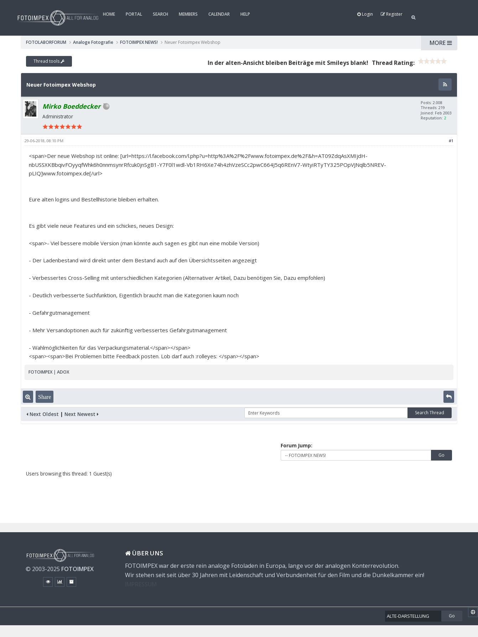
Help (245, 14)
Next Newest (81, 414)
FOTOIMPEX (40, 372)
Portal (134, 14)
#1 (451, 140)
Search (160, 14)
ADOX (63, 372)
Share (44, 397)
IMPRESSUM (141, 584)
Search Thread (429, 413)
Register (391, 14)
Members (188, 14)
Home (109, 14)
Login (365, 14)
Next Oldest (42, 414)
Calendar (219, 14)
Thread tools (48, 61)
